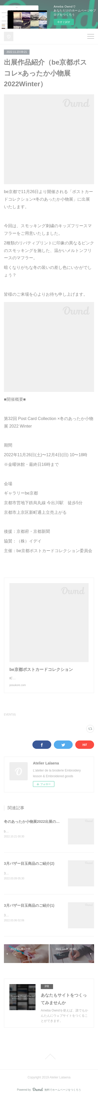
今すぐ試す (63, 22)
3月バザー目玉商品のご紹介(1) (29, 911)
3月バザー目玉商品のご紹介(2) (29, 869)
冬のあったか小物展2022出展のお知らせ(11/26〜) (45, 827)
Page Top (49, 1063)
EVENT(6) (10, 719)
